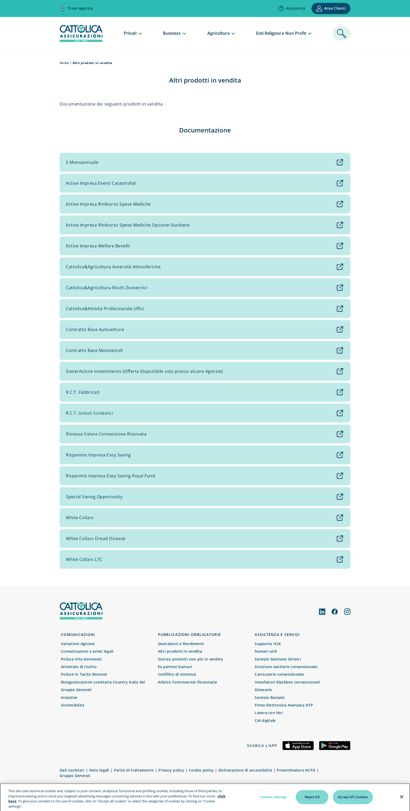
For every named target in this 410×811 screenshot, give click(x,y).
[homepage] (81, 40)
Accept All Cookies (353, 802)
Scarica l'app (262, 746)
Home (64, 63)
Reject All (312, 802)
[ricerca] (341, 33)
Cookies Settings (273, 802)
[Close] (401, 802)
